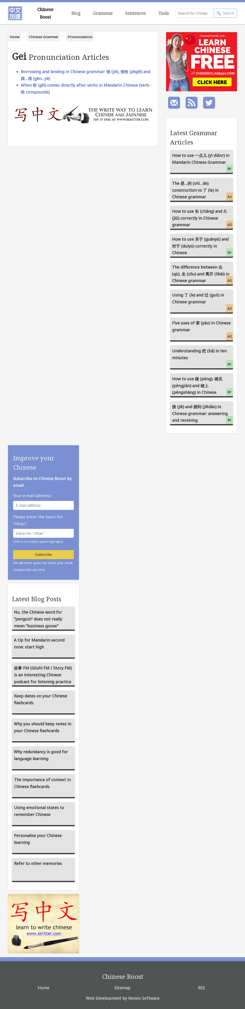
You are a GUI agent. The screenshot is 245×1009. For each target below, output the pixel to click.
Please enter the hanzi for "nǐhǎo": (38, 520)
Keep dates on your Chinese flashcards (40, 699)
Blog (75, 13)
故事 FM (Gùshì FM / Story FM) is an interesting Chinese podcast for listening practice (43, 674)
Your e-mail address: (32, 495)
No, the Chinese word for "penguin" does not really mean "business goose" (38, 618)
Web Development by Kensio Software (122, 998)
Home (15, 37)
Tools (163, 13)
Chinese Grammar (43, 37)
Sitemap (122, 987)
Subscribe (43, 554)
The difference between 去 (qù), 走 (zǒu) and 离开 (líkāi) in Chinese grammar (202, 274)
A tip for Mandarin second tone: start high (39, 643)
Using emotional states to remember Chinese (39, 811)
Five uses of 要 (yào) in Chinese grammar (202, 330)
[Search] (194, 13)
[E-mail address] (43, 505)
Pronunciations (80, 37)
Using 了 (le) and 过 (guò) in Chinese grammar (202, 302)
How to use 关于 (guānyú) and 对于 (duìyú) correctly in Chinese (202, 246)
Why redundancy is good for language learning (41, 755)
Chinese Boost (45, 13)
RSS (201, 987)
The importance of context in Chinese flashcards (42, 783)
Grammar (103, 13)
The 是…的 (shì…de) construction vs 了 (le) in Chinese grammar (202, 191)
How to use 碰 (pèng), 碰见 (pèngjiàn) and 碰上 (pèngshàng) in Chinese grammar (202, 386)
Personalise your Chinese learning (38, 839)
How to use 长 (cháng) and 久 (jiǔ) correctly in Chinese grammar (202, 219)
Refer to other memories (38, 863)
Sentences (135, 13)
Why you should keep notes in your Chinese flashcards (42, 727)
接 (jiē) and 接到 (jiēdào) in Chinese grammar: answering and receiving (202, 414)
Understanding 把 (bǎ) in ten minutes (202, 358)
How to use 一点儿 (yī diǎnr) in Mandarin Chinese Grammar (202, 163)
